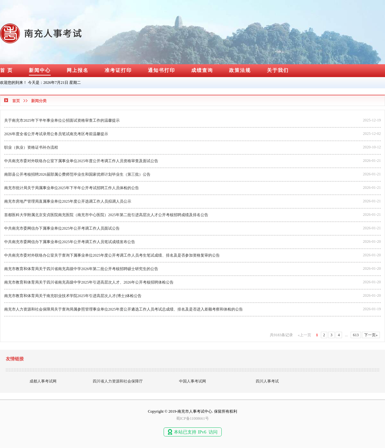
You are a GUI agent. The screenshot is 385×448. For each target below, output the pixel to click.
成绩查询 (202, 70)
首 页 (6, 70)
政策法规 (240, 70)
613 (356, 335)
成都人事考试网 (43, 381)
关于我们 (278, 70)
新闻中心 (40, 70)
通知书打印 (161, 70)
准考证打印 (118, 70)
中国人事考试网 (192, 381)
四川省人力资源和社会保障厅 (118, 381)
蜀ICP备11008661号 (192, 418)
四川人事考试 (267, 381)
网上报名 (78, 70)
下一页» (371, 335)
